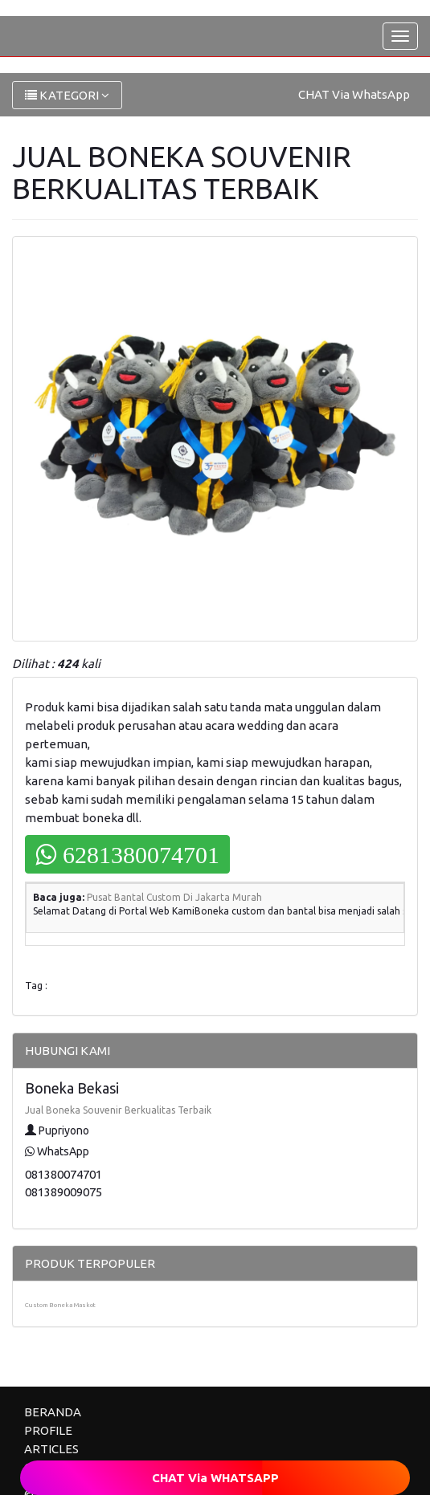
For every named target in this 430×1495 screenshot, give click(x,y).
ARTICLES (51, 1449)
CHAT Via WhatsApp (354, 94)
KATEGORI (67, 95)
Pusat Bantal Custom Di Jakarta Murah (174, 897)
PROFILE (48, 1430)
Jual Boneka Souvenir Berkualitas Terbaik (118, 1110)
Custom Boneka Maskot (60, 1305)
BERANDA (52, 1412)
